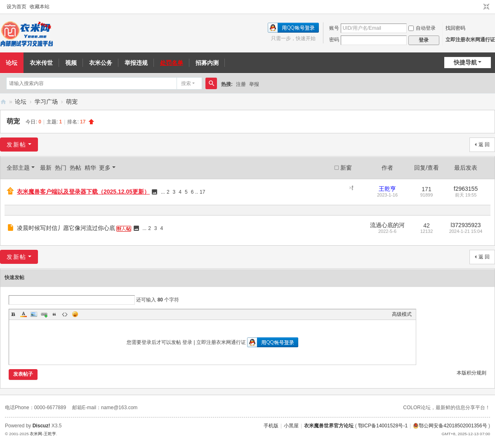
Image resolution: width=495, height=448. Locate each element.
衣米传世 (41, 62)
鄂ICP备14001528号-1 (383, 426)
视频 (71, 62)
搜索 (186, 83)
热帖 (75, 167)
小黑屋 (291, 426)
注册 (241, 84)
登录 (187, 342)
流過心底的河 (387, 225)
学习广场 (46, 101)
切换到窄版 (486, 7)
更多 (105, 167)
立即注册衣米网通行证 (470, 40)
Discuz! (41, 426)
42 (426, 225)
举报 (254, 84)
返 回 (484, 144)
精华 (90, 167)
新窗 (346, 167)
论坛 (20, 101)
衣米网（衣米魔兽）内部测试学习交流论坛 (3, 102)
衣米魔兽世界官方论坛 (329, 426)
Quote (54, 314)
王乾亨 (387, 188)
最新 (46, 167)
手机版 (271, 426)
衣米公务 (100, 62)
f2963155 (466, 188)
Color (23, 314)
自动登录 (422, 28)
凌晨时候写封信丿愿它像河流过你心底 (66, 228)
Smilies (75, 314)
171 (426, 189)
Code (65, 314)
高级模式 (402, 314)
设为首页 (16, 6)
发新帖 (16, 144)
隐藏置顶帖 (352, 187)
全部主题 (18, 167)
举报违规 (136, 62)
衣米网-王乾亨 (43, 433)
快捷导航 (465, 62)
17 (202, 192)
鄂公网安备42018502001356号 (450, 426)
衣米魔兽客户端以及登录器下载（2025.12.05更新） (83, 191)
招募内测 (207, 62)
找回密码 (455, 28)
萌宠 (72, 101)
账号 (334, 28)
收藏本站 (40, 6)
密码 (334, 40)
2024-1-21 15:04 (466, 231)
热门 (60, 167)
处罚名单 (171, 62)
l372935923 (465, 225)
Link (44, 314)
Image (34, 314)
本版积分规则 (471, 373)
